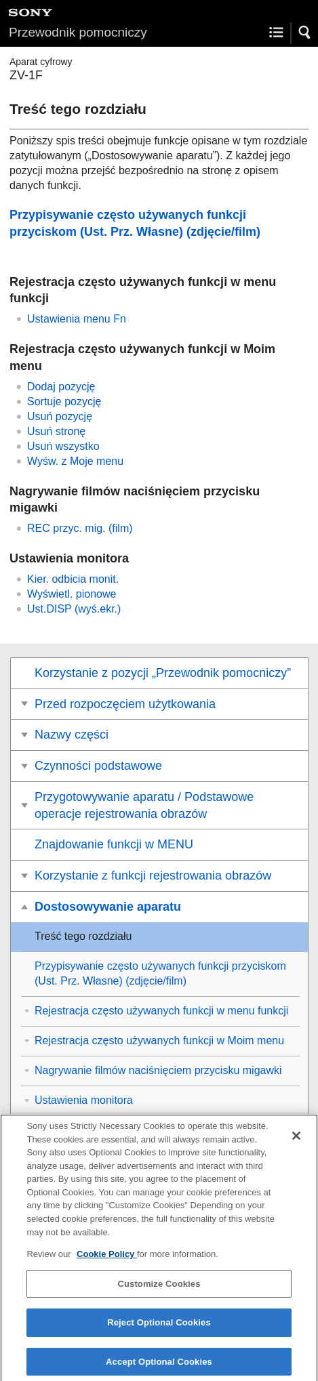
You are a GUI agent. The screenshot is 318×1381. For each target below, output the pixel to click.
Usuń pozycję (59, 416)
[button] (305, 32)
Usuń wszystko (63, 446)
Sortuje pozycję (64, 401)
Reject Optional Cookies (159, 1329)
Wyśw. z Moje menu (75, 461)
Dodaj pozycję (61, 386)
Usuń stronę (56, 431)
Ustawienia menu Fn (76, 319)
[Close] (296, 1142)
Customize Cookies (158, 1290)
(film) (80, 528)
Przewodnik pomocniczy (78, 32)
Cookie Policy (107, 1261)
